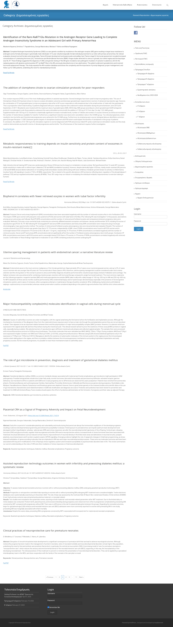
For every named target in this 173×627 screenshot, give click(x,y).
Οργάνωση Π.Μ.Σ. (141, 53)
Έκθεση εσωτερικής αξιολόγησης (149, 144)
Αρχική (105, 7)
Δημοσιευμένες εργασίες (144, 167)
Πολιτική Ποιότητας (142, 48)
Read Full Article (8, 73)
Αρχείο (137, 194)
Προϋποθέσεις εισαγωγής (144, 64)
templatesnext (158, 622)
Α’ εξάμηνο (141, 106)
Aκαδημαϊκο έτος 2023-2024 (147, 95)
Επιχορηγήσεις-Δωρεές (143, 177)
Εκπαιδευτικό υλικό (142, 102)
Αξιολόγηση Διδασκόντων (146, 138)
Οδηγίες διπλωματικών (143, 161)
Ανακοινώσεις (142, 7)
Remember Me (54, 607)
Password (137, 221)
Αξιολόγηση (139, 123)
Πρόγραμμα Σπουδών (142, 70)
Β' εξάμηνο (8, 605)
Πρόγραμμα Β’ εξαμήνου (145, 79)
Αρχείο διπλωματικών (145, 198)
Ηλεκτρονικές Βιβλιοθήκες (122, 7)
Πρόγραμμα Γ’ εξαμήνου (145, 84)
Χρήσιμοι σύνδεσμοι (142, 183)
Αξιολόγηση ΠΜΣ (143, 127)
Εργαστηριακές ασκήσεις (146, 90)
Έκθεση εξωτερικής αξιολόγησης (149, 149)
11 (76, 577)
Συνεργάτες (139, 172)
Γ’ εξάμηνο (141, 117)
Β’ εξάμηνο (141, 111)
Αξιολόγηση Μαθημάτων (146, 133)
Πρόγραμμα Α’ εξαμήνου (145, 73)
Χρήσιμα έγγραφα (141, 188)
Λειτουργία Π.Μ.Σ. (141, 59)
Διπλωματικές (140, 156)
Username (137, 214)
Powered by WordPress (129, 622)
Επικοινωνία (156, 7)
